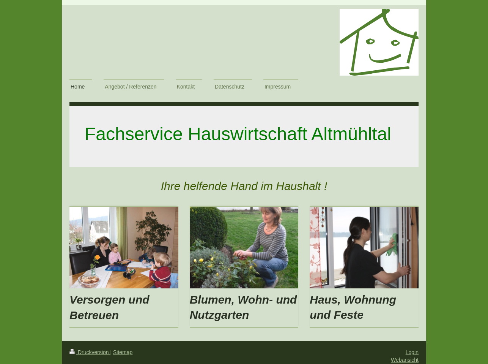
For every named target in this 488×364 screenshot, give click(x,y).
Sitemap (122, 352)
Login (412, 352)
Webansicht (405, 360)
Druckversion (89, 352)
